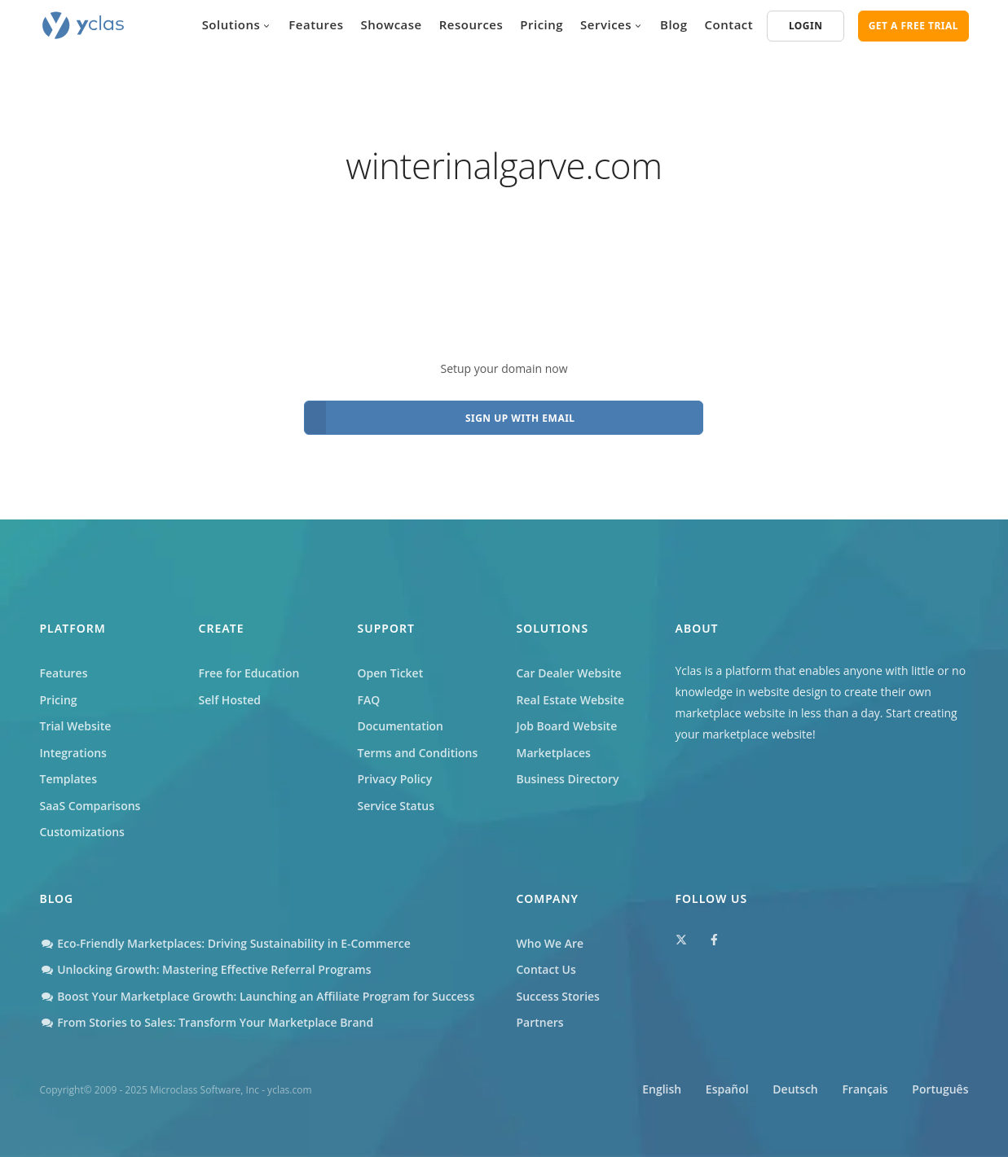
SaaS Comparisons (90, 805)
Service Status (396, 805)
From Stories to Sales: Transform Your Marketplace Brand (207, 1022)
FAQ (369, 700)
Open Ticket (391, 673)
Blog (674, 24)
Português (940, 1089)
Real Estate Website (571, 700)
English (661, 1089)
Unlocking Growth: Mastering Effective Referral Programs (206, 969)
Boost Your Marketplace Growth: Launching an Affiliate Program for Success (257, 996)
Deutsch (795, 1089)
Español (727, 1089)
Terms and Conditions (418, 752)
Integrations (73, 752)
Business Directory (568, 779)
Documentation (401, 726)
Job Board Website (567, 726)
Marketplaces (554, 752)
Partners (540, 1022)
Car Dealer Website (569, 673)
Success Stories (558, 996)
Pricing (541, 24)
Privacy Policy (395, 779)
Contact (729, 24)
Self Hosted (230, 700)
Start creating (921, 713)
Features (315, 24)
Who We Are (550, 943)
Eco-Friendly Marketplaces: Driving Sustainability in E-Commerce (225, 943)
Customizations (82, 831)
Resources (471, 24)
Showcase (391, 24)
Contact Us (546, 969)
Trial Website (76, 726)
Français (864, 1089)
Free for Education (249, 673)
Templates (69, 779)
